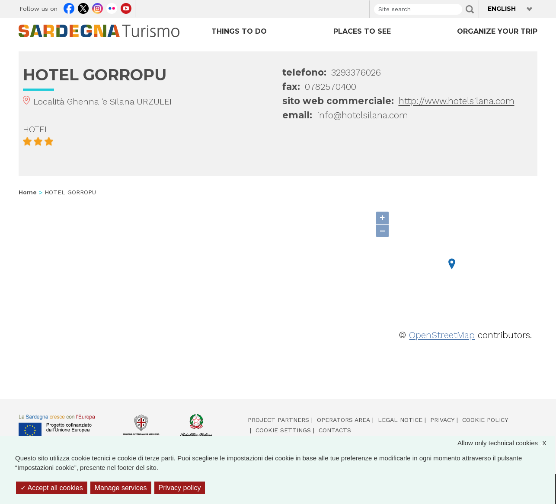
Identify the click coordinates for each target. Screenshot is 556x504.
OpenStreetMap (442, 335)
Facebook (69, 7)
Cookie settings (283, 430)
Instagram (97, 7)
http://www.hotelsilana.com (456, 100)
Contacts (335, 430)
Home (28, 192)
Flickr (111, 7)
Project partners (278, 419)
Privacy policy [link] (180, 487)
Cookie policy (485, 419)
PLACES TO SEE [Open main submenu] (362, 31)
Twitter (83, 7)
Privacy (442, 419)
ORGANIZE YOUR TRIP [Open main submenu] (497, 31)
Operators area (343, 419)
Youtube (126, 7)
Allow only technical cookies (506, 443)
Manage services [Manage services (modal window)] (121, 487)
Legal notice (400, 419)
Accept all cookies (51, 487)
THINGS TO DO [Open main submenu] (239, 31)
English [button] (502, 9)
